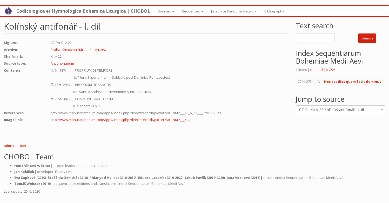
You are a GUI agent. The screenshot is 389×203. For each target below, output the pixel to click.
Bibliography (274, 11)
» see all (316, 69)
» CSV (330, 69)
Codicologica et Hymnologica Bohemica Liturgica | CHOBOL (83, 11)
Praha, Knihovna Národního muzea (78, 49)
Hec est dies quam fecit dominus (352, 81)
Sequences (192, 11)
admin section (15, 145)
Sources (166, 11)
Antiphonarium (62, 63)
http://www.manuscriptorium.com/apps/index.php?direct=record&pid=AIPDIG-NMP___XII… (121, 119)
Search (367, 38)
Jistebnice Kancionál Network (234, 11)
